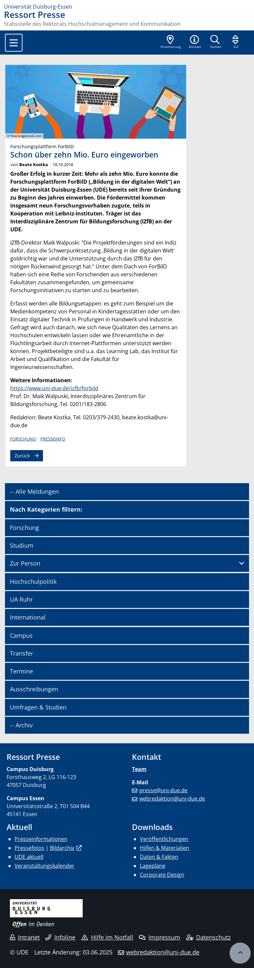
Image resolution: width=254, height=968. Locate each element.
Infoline (60, 937)
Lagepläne (152, 865)
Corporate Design (162, 874)
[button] (195, 42)
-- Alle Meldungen (34, 491)
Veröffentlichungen (164, 839)
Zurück (22, 455)
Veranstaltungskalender (44, 865)
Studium (21, 545)
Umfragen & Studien (38, 707)
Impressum (159, 937)
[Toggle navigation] (13, 43)
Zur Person (25, 563)
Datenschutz (208, 937)
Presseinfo (52, 439)
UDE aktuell (29, 856)
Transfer (21, 653)
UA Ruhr (21, 599)
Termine (21, 671)
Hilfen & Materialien (164, 848)
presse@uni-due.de (163, 790)
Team (139, 769)
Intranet (25, 937)
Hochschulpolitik (33, 581)
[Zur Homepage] (127, 7)
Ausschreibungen (34, 689)
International (28, 617)
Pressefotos (29, 848)
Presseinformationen (41, 839)
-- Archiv (21, 725)
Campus (21, 635)
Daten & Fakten (159, 856)
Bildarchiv (62, 848)
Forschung (23, 439)
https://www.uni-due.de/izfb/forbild (54, 388)
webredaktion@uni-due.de (172, 798)
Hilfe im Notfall (107, 937)
